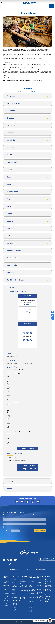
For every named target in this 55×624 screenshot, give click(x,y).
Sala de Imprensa (14, 586)
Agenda (14, 579)
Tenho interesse (27, 448)
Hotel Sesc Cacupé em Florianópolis (48, 585)
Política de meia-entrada (6, 595)
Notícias (14, 582)
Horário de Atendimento (32, 590)
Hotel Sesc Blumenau (48, 580)
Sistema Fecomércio (23, 598)
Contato (39, 585)
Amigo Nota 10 (5, 599)
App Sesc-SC (6, 586)
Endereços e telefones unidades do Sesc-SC (40, 594)
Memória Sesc (14, 594)
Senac (22, 594)
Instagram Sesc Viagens (48, 600)
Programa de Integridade (15, 609)
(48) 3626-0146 (28, 465)
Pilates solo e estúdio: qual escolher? (17, 78)
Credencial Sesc (6, 581)
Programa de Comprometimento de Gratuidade (25, 591)
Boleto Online (5, 590)
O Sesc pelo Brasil (23, 580)
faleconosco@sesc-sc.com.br (15, 459)
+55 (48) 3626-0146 (27, 469)
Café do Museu (31, 606)
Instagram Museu (31, 610)
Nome (4, 517)
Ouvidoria (39, 582)
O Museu (31, 581)
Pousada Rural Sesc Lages (48, 591)
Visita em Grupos (31, 602)
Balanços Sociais (14, 590)
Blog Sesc (39, 600)
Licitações (14, 597)
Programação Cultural (32, 598)
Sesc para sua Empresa (6, 604)
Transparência (16, 600)
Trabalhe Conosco (14, 604)
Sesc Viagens (47, 595)
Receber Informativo (40, 530)
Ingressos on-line (31, 594)
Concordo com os (15, 527)
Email (4, 522)
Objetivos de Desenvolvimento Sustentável (25, 585)
